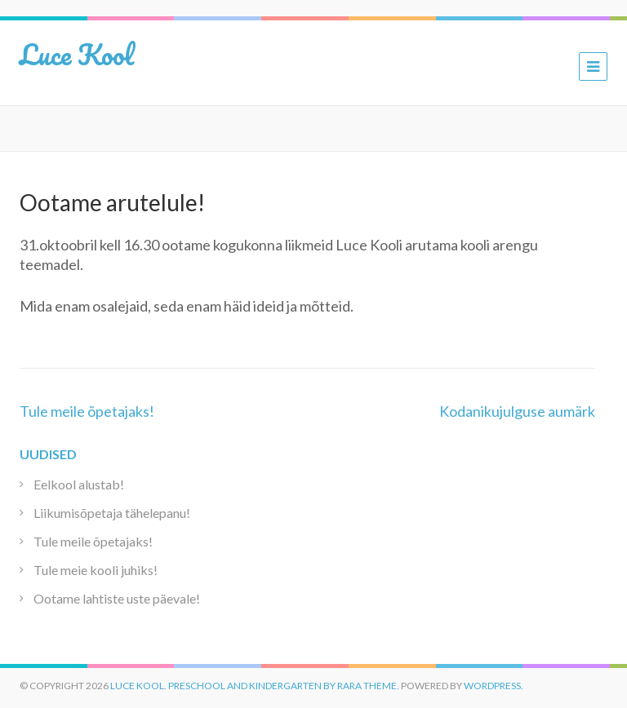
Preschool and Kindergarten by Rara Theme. (283, 685)
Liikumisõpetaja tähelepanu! (111, 512)
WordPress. (493, 685)
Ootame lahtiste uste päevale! (116, 598)
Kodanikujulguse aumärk (517, 411)
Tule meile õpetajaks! (87, 411)
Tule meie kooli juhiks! (95, 569)
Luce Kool (77, 54)
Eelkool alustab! (78, 484)
